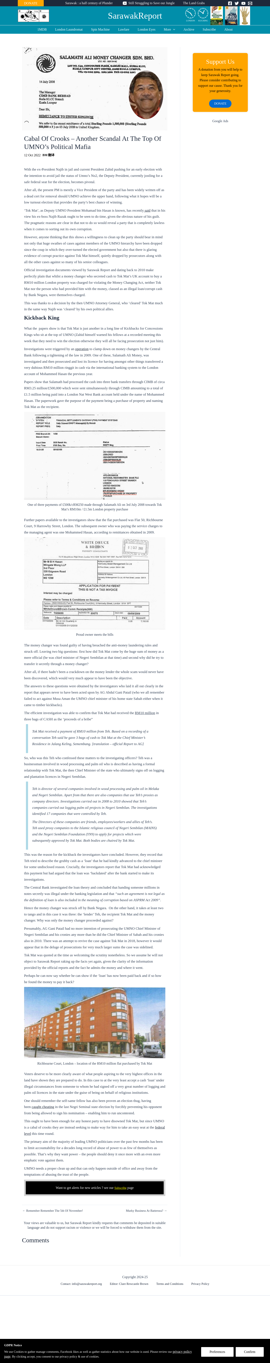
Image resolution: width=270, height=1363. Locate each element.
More (168, 29)
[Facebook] (230, 3)
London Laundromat (74, 29)
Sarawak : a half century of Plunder (90, 3)
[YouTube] (243, 3)
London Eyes (147, 29)
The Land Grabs (192, 3)
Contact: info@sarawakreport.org (84, 1284)
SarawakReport (135, 16)
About (221, 29)
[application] (171, 29)
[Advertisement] (220, 195)
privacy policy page (17, 1356)
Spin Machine (103, 29)
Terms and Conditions (170, 1284)
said (147, 210)
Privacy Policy (198, 1284)
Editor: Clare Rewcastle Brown (131, 1284)
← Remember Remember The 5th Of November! (55, 1210)
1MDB (48, 29)
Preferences (219, 1354)
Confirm (251, 1354)
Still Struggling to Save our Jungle (151, 3)
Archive (185, 29)
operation (82, 349)
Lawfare (125, 29)
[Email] (250, 3)
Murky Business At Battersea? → (144, 1210)
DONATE (30, 3)
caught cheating (43, 1107)
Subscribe (204, 29)
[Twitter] (237, 3)
